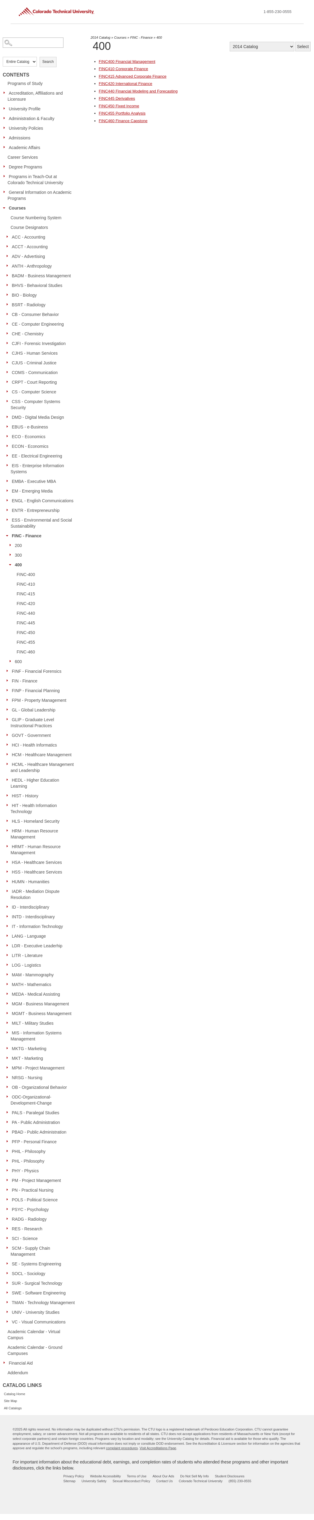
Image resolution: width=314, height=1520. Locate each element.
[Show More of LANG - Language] (9, 936)
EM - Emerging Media (32, 491)
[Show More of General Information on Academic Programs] (6, 192)
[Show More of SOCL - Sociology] (9, 1273)
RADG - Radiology (29, 1219)
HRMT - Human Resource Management (36, 849)
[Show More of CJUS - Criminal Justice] (9, 363)
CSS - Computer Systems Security (35, 404)
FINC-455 (26, 642)
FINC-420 (26, 603)
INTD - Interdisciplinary (33, 916)
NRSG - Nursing (27, 1077)
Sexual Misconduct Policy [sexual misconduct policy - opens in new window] (131, 1481)
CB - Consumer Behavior (35, 314)
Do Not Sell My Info (194, 1476)
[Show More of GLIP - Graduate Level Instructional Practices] (9, 719)
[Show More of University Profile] (6, 109)
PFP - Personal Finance (34, 1141)
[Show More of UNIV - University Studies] (9, 1312)
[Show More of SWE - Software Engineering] (9, 1293)
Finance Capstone (123, 121)
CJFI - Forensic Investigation (39, 343)
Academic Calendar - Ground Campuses (35, 1350)
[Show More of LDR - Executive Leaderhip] (9, 945)
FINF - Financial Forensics (36, 671)
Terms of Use (137, 1476)
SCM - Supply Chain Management (30, 1251)
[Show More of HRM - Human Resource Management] (9, 831)
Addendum (18, 1372)
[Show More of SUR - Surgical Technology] (9, 1283)
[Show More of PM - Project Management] (9, 1180)
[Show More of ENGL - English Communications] (9, 500)
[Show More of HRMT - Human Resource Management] (9, 846)
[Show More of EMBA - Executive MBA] (9, 481)
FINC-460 (26, 651)
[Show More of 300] (12, 555)
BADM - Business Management (41, 275)
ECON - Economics (30, 446)
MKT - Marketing (27, 1058)
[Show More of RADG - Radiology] (9, 1219)
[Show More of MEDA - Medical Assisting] (9, 994)
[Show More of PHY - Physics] (9, 1170)
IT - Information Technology (37, 926)
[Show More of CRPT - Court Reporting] (9, 382)
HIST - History (25, 795)
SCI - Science (25, 1238)
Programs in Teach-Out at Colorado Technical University (35, 179)
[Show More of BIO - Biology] (9, 295)
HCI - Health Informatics (34, 745)
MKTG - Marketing (29, 1048)
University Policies (26, 128)
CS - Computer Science (34, 391)
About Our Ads (163, 1476)
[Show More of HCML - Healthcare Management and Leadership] (9, 764)
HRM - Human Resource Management (34, 833)
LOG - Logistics (26, 965)
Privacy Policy (73, 1476)
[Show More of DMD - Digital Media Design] (9, 417)
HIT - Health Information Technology (34, 808)
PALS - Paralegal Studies (35, 1112)
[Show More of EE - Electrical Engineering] (9, 456)
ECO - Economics (28, 436)
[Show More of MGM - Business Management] (9, 1004)
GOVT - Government (31, 735)
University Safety (94, 1481)
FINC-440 (26, 613)
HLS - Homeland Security (36, 821)
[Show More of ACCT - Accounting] (9, 246)
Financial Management (127, 61)
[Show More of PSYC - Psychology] (9, 1209)
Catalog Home (14, 1394)
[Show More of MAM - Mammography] (9, 975)
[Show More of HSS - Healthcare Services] (9, 872)
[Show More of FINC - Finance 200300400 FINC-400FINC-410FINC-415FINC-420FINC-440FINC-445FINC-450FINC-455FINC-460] (9, 535)
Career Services (23, 157)
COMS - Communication (35, 372)
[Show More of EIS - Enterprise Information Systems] (9, 465)
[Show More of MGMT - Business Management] (9, 1013)
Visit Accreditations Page (158, 1448)
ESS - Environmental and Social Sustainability (41, 523)
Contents (16, 74)
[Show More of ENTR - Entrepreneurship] (9, 510)
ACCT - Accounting (30, 246)
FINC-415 (26, 593)
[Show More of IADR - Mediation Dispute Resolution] (9, 891)
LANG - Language (29, 936)
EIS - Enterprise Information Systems (37, 468)
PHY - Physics (25, 1170)
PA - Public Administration (36, 1122)
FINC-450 (26, 632)
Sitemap (69, 1481)
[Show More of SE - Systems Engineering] (9, 1264)
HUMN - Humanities (30, 881)
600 (18, 661)
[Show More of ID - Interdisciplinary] (9, 907)
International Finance (125, 83)
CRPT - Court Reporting (34, 382)
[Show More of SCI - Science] (9, 1238)
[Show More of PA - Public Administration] (9, 1122)
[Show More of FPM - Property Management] (9, 700)
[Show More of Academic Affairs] (6, 147)
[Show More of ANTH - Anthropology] (9, 266)
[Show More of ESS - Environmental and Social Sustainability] (9, 520)
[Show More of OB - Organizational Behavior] (9, 1087)
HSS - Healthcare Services (37, 872)
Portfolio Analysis (122, 113)
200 (18, 545)
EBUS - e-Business (30, 427)
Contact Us (164, 1481)
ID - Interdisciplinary (30, 907)
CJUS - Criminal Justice (34, 362)
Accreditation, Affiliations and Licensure (35, 96)
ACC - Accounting (28, 237)
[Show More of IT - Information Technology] (9, 926)
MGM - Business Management (40, 1003)
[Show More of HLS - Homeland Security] (9, 821)
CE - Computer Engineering (38, 324)
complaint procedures (122, 1448)
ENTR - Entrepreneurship (36, 510)
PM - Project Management (36, 1180)
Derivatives (117, 98)
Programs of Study (25, 83)
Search (48, 62)
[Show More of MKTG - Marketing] (9, 1048)
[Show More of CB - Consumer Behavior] (9, 314)
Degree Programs (25, 166)
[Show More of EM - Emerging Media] (9, 491)
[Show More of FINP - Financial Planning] (9, 690)
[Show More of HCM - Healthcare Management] (9, 754)
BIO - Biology (24, 295)
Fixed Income (119, 106)
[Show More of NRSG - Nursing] (9, 1077)
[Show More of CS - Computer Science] (9, 392)
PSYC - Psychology (30, 1209)
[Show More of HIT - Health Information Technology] (9, 805)
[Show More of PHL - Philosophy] (9, 1161)
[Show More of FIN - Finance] (9, 681)
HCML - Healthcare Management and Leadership (42, 767)
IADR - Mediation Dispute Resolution (35, 894)
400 (18, 564)
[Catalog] (262, 46)
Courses (17, 208)
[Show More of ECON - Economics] (9, 446)
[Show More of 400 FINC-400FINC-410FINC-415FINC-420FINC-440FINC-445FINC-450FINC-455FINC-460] (12, 564)
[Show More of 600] (12, 661)
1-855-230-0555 (278, 11)
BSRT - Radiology (29, 304)
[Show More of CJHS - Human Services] (9, 353)
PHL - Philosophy (28, 1161)
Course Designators (29, 227)
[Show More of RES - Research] (9, 1228)
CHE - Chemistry (28, 333)
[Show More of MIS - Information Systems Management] (9, 1033)
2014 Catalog (100, 37)
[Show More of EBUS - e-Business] (9, 427)
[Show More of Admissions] (6, 138)
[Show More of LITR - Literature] (9, 955)
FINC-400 (26, 574)
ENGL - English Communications (42, 500)
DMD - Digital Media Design (38, 417)
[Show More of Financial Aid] (6, 1363)
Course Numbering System (36, 217)
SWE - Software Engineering (39, 1293)
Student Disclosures (229, 1476)
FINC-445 (26, 622)
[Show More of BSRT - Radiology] (9, 304)
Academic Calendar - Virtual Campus (34, 1334)
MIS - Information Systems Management (36, 1035)
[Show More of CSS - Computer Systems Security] (9, 401)
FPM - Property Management (39, 700)
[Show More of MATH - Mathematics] (9, 984)
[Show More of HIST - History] (9, 796)
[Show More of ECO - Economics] (9, 436)
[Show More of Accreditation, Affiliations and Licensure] (6, 93)
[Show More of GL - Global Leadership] (9, 710)
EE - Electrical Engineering (37, 456)
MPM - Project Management (38, 1068)
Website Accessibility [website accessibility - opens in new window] (105, 1476)
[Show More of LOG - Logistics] (9, 965)
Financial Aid (21, 1363)
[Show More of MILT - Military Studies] (9, 1023)
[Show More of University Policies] (6, 128)
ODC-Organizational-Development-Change (31, 1100)
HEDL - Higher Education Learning (35, 783)
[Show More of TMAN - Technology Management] (9, 1302)
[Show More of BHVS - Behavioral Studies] (9, 285)
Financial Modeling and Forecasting (138, 91)
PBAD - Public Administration (39, 1132)
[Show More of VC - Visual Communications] (9, 1322)
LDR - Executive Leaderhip (37, 945)
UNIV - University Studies (36, 1312)
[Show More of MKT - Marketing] (9, 1058)
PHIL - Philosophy (29, 1151)
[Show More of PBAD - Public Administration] (9, 1132)
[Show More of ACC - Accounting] (9, 237)
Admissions (20, 137)
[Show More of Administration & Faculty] (6, 118)
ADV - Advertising (28, 256)
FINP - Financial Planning (36, 690)
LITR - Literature (27, 955)
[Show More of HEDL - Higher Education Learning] (9, 780)
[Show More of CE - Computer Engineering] (9, 324)
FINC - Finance (26, 535)
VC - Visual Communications (39, 1322)
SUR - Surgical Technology (37, 1283)
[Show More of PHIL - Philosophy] (9, 1151)
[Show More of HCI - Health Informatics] (9, 745)
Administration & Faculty (31, 118)
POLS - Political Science (35, 1199)
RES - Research (27, 1228)
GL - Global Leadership (33, 710)
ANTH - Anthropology (32, 266)
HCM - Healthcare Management (42, 754)
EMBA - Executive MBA (34, 481)
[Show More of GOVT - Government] (9, 735)
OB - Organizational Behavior (39, 1087)
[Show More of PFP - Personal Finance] (9, 1141)
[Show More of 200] (12, 545)
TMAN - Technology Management (43, 1302)
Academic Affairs (24, 147)
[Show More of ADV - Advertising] (9, 256)
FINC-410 (26, 584)
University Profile (24, 108)
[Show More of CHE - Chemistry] (9, 333)
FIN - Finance (24, 681)
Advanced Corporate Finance (133, 76)
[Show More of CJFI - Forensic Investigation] (9, 343)
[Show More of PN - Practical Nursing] (9, 1190)
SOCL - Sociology (28, 1273)
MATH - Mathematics (31, 984)
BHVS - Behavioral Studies (37, 285)
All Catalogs (13, 1408)
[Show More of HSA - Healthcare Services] (9, 862)
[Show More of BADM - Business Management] (9, 275)
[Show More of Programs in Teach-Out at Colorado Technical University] (6, 176)
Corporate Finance (123, 69)
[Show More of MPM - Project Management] (9, 1068)
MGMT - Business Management (41, 1013)
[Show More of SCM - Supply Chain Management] (9, 1248)
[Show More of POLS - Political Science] (9, 1199)
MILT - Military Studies (32, 1023)
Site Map (10, 1401)
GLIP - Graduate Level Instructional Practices (32, 722)
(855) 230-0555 (239, 1481)
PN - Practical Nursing (32, 1190)
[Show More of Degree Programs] (6, 167)
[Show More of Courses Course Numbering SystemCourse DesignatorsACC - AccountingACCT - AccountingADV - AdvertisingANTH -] (6, 208)
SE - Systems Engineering (36, 1263)
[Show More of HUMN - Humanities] (9, 881)
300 (18, 555)
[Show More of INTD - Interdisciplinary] (9, 916)
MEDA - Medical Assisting (36, 994)
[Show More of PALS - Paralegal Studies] (9, 1112)
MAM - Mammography (32, 974)
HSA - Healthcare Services (37, 862)
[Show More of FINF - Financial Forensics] (9, 671)
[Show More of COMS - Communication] (9, 372)
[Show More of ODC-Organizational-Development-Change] (9, 1097)
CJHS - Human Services (35, 353)
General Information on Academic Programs (40, 195)
